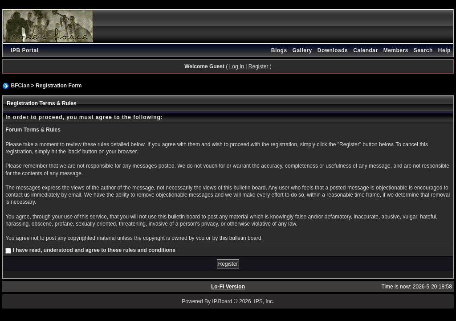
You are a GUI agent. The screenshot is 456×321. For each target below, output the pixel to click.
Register (258, 66)
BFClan (20, 85)
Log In (236, 66)
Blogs (279, 50)
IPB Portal (24, 50)
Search (423, 50)
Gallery (302, 50)
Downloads (333, 50)
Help (444, 50)
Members (395, 50)
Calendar (365, 50)
